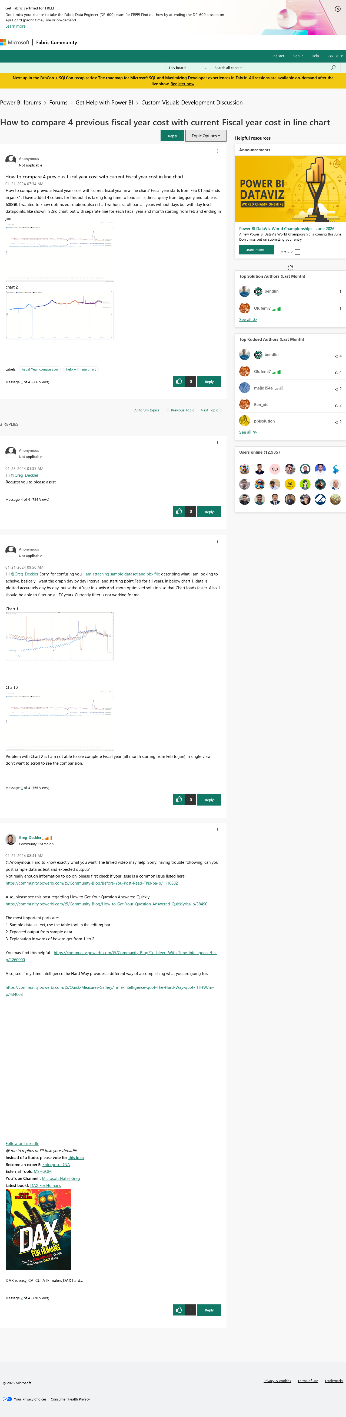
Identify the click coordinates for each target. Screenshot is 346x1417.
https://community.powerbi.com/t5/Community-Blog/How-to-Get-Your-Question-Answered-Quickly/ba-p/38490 (106, 904)
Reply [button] (209, 381)
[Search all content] (275, 68)
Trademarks (334, 1380)
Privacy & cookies (277, 1380)
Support (227, 42)
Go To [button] (333, 56)
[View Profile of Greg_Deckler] (30, 837)
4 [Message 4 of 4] (22, 499)
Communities (159, 42)
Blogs (183, 42)
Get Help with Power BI (104, 102)
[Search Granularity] (187, 68)
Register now (182, 83)
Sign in (298, 55)
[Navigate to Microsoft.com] (14, 42)
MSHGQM (43, 1171)
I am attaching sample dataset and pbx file (122, 574)
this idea (76, 1157)
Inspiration (113, 42)
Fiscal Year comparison (40, 369)
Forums (89, 42)
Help (315, 55)
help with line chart (81, 369)
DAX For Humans (45, 1185)
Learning (204, 42)
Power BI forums (20, 102)
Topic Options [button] (204, 135)
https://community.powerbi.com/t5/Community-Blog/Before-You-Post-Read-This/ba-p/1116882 (92, 883)
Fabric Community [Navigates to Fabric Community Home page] (56, 42)
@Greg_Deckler (24, 475)
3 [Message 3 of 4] (22, 787)
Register (277, 55)
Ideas (135, 42)
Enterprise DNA (56, 1164)
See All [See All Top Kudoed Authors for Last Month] (248, 319)
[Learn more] (256, 249)
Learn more (15, 26)
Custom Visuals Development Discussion (192, 102)
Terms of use (308, 1380)
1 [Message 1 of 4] (22, 381)
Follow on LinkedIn (22, 1143)
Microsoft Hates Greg (61, 1178)
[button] (172, 135)
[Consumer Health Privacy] (70, 1399)
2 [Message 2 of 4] (22, 1297)
